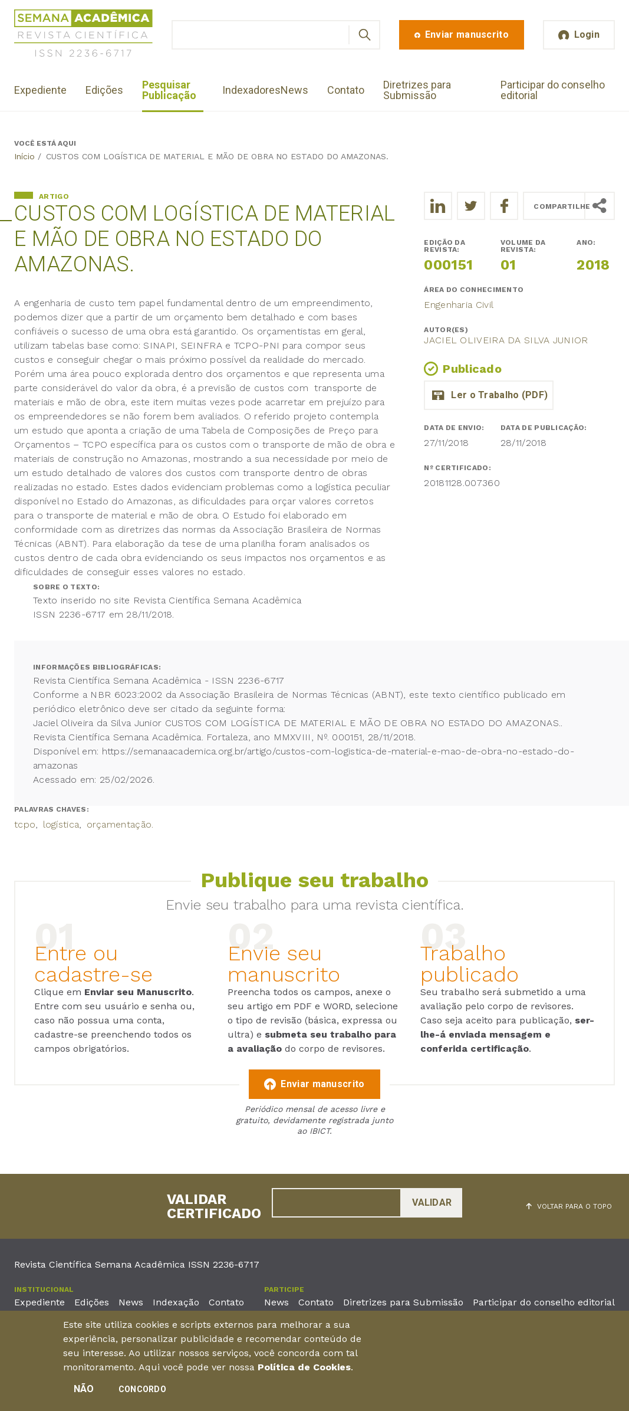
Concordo (142, 1391)
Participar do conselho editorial (552, 89)
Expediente (40, 90)
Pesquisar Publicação (169, 89)
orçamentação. (120, 824)
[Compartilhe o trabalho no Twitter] (471, 206)
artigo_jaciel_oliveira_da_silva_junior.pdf (489, 395)
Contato (345, 90)
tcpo (24, 824)
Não (84, 1391)
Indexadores (251, 90)
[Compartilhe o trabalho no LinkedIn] (438, 206)
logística (61, 824)
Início (24, 156)
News (294, 90)
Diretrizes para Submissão (417, 89)
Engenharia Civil (458, 304)
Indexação (176, 1302)
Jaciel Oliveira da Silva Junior (506, 340)
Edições (104, 90)
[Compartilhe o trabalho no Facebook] (504, 206)
